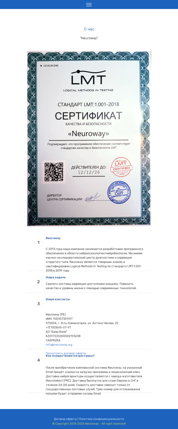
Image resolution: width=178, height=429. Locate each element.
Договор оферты (65, 421)
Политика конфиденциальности (101, 421)
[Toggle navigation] (89, 4)
